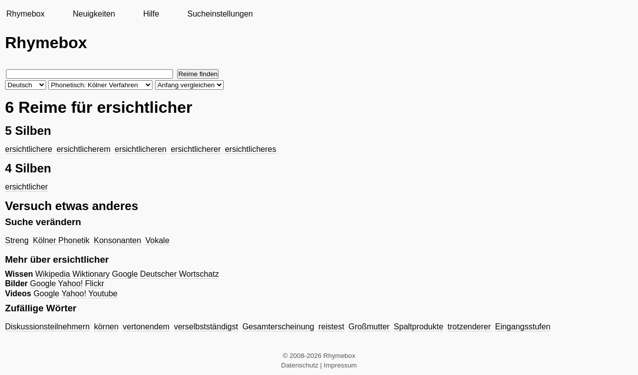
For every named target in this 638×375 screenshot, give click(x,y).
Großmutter (369, 326)
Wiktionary (91, 274)
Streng (17, 240)
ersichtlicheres (250, 149)
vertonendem (146, 326)
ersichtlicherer (196, 149)
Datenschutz (299, 365)
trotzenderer (469, 326)
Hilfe (151, 14)
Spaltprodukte (418, 326)
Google (125, 274)
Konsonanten (117, 240)
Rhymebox (25, 14)
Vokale (157, 240)
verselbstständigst (206, 326)
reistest (331, 326)
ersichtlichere (28, 149)
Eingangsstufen (522, 326)
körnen (106, 326)
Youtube (102, 293)
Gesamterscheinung (278, 326)
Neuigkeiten (94, 14)
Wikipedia (52, 274)
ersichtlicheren (141, 149)
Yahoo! (70, 283)
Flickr (94, 283)
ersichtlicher (26, 186)
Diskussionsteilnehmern (47, 326)
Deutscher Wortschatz (179, 274)
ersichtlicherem (84, 149)
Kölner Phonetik (61, 240)
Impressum (340, 365)
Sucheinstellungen (220, 14)
